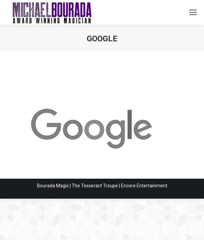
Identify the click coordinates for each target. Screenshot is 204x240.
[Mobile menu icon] (193, 12)
